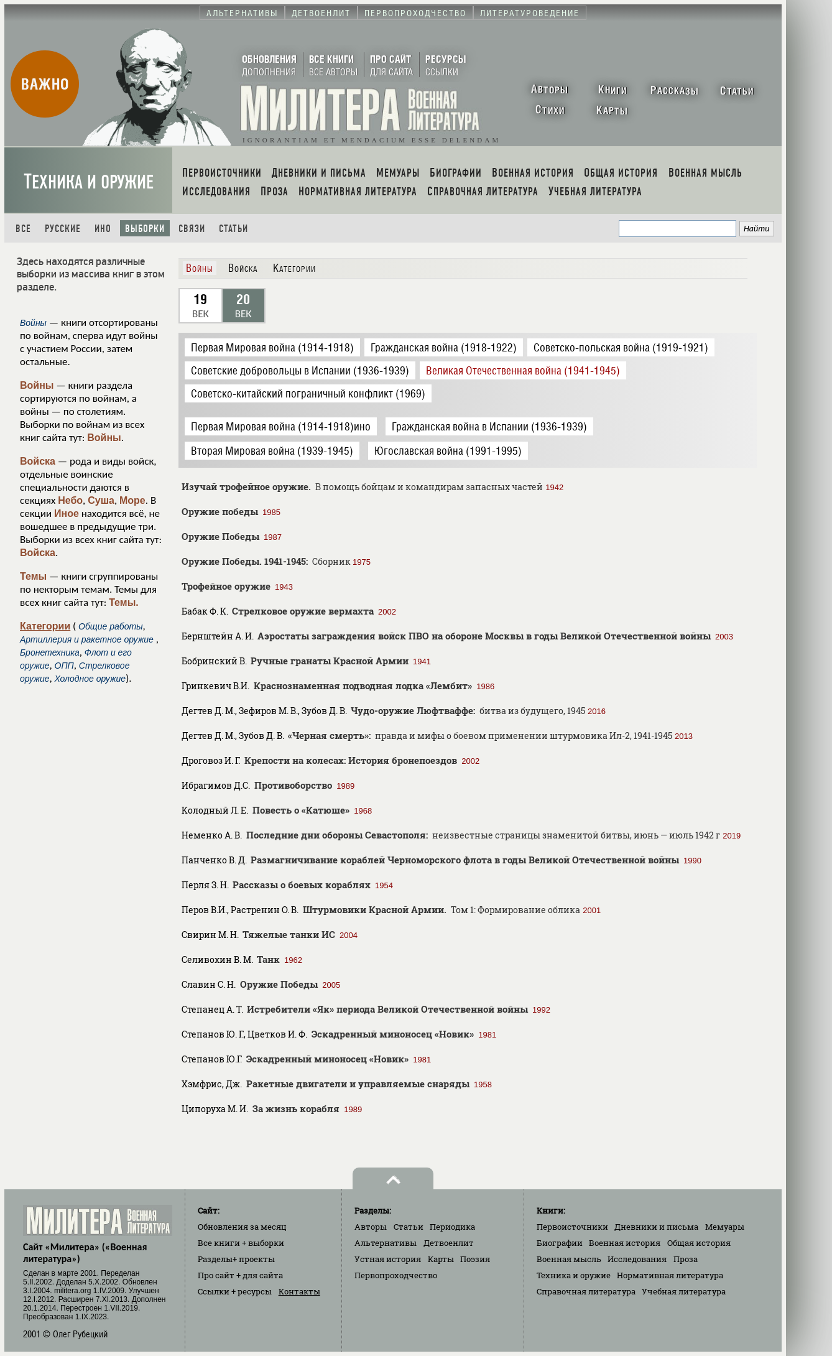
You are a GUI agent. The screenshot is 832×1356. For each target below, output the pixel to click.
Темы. (124, 602)
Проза (685, 1259)
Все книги (241, 1242)
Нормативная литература (670, 1275)
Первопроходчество (395, 1275)
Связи (191, 228)
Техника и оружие (89, 181)
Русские (63, 228)
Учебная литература (684, 1291)
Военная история (624, 1242)
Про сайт (240, 1275)
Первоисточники (572, 1226)
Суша (101, 500)
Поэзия (475, 1259)
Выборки (145, 228)
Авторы (370, 1226)
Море (132, 500)
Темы (33, 576)
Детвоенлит (448, 1242)
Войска (37, 461)
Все (23, 228)
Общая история (699, 1242)
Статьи (233, 228)
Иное (66, 513)
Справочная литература (586, 1291)
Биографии (560, 1242)
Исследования (637, 1259)
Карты (441, 1259)
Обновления (242, 1226)
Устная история (387, 1259)
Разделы (236, 1259)
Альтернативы (385, 1242)
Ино (103, 228)
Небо (70, 500)
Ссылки (235, 1291)
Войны (37, 385)
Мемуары (724, 1226)
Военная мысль (569, 1259)
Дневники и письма (656, 1226)
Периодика (452, 1226)
